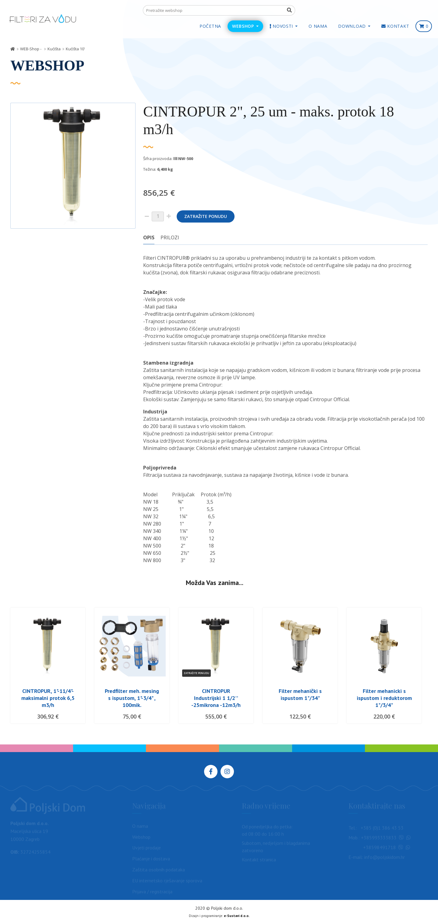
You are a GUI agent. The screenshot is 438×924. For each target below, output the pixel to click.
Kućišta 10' (75, 49)
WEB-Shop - (31, 49)
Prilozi (170, 237)
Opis (148, 237)
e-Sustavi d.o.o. (236, 916)
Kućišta (54, 49)
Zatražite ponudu (205, 216)
